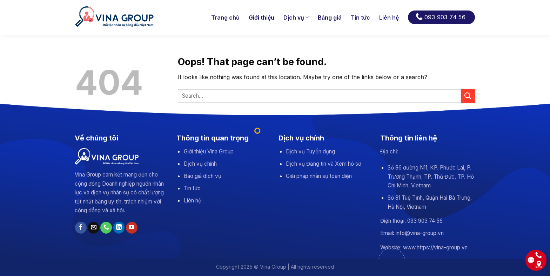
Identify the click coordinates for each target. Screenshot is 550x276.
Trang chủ (225, 17)
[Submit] (468, 96)
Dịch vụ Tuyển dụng (310, 151)
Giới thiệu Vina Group (209, 151)
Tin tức (360, 17)
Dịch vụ (296, 17)
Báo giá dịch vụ (202, 176)
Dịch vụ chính (200, 163)
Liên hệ (389, 17)
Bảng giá (330, 17)
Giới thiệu (261, 17)
